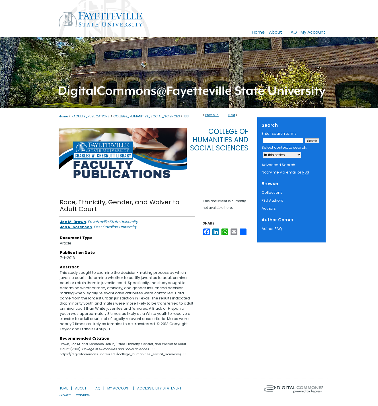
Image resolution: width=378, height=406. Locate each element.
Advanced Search (278, 165)
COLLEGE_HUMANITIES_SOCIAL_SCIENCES (146, 116)
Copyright (84, 395)
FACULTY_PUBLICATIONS (91, 116)
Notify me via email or (285, 172)
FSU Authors (272, 200)
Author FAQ (272, 228)
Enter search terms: (279, 133)
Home (63, 116)
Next (231, 115)
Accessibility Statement (159, 388)
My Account (118, 388)
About (81, 388)
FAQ (97, 388)
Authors (269, 208)
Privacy (65, 395)
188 (186, 116)
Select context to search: (284, 147)
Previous (212, 115)
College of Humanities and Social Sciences (219, 140)
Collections (272, 192)
